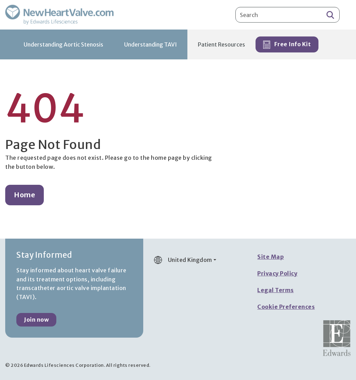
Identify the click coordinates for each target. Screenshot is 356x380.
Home (24, 195)
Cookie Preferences (286, 306)
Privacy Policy (277, 273)
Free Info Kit (287, 45)
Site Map (270, 256)
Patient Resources (221, 44)
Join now (36, 319)
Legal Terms (275, 290)
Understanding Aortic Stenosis (63, 44)
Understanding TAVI (150, 44)
